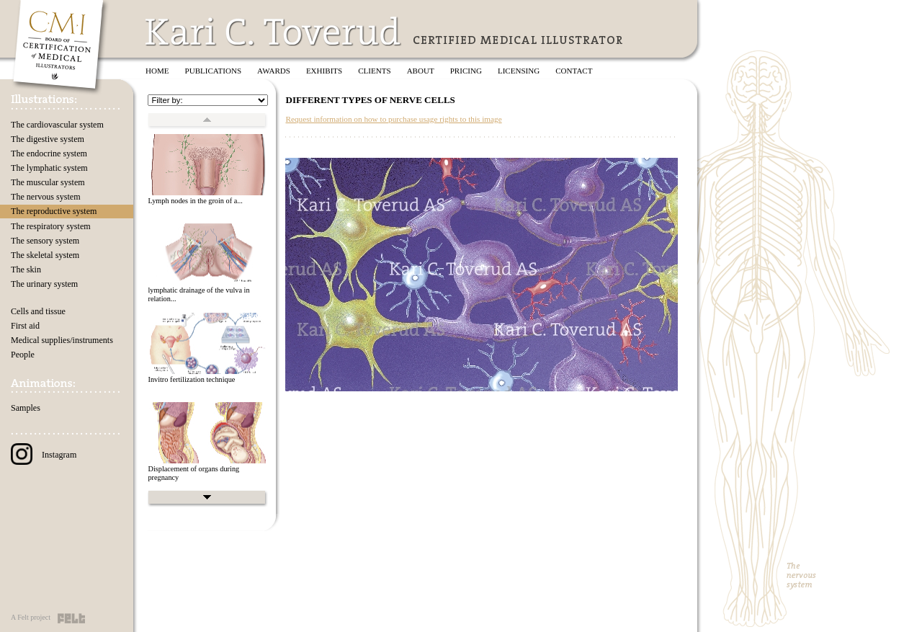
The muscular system (48, 182)
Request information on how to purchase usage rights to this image (393, 119)
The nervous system (46, 197)
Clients (374, 70)
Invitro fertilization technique (191, 379)
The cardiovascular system (57, 125)
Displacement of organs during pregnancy (193, 473)
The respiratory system (51, 226)
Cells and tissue (38, 311)
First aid (25, 326)
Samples (25, 408)
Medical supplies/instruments (62, 340)
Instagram (43, 455)
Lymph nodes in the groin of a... (195, 201)
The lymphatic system (49, 168)
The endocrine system (49, 153)
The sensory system (45, 241)
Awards (273, 70)
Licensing (519, 70)
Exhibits (324, 70)
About (420, 70)
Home (157, 70)
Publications (213, 70)
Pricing (466, 70)
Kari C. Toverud (274, 31)
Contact (573, 70)
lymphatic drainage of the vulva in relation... (198, 294)
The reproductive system (54, 211)
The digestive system (47, 139)
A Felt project (30, 617)
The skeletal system (45, 255)
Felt (71, 618)
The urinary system (44, 284)
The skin (26, 269)
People (23, 355)
